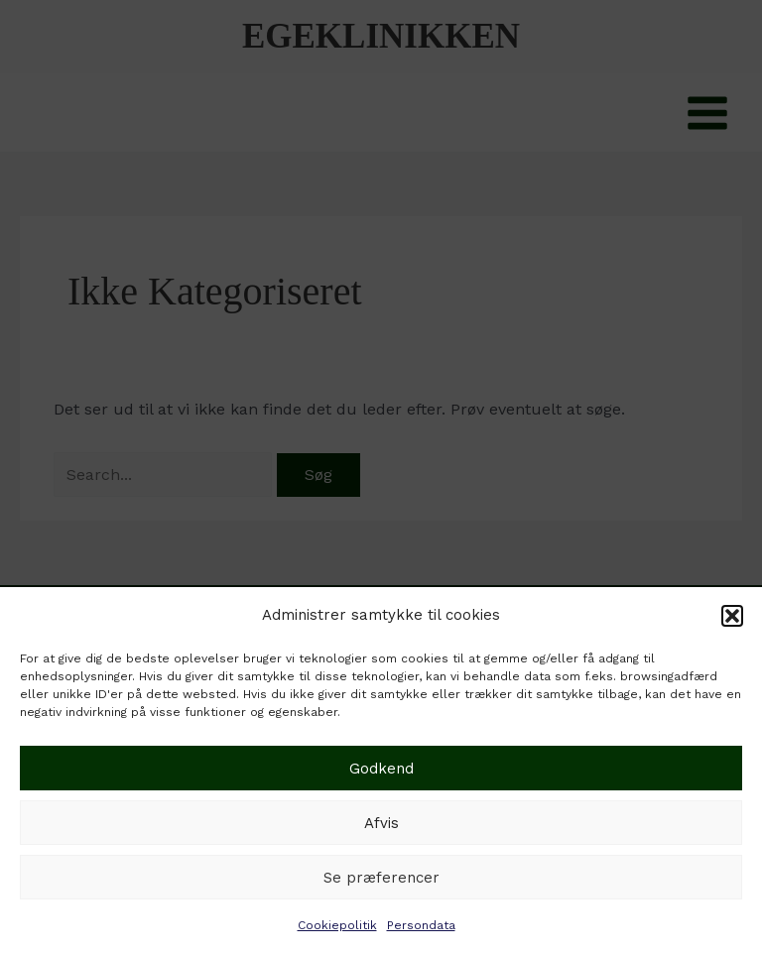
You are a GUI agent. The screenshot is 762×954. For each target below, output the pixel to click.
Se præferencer (381, 878)
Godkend (381, 768)
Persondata (421, 925)
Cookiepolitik (337, 925)
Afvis (381, 823)
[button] (732, 616)
